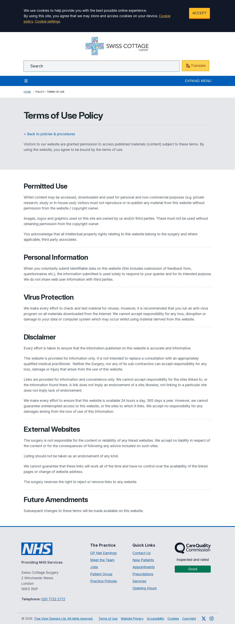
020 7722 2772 (53, 599)
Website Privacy (132, 618)
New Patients (143, 560)
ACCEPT (199, 13)
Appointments (143, 567)
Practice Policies (103, 581)
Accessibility (155, 618)
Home (27, 91)
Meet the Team (102, 560)
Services (139, 581)
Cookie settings (47, 21)
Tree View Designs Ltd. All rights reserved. (63, 618)
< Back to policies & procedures (49, 134)
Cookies (173, 618)
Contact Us (141, 553)
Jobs (94, 567)
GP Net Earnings (103, 553)
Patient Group (101, 574)
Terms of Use (108, 618)
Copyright (189, 618)
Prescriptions (142, 574)
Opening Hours (144, 588)
